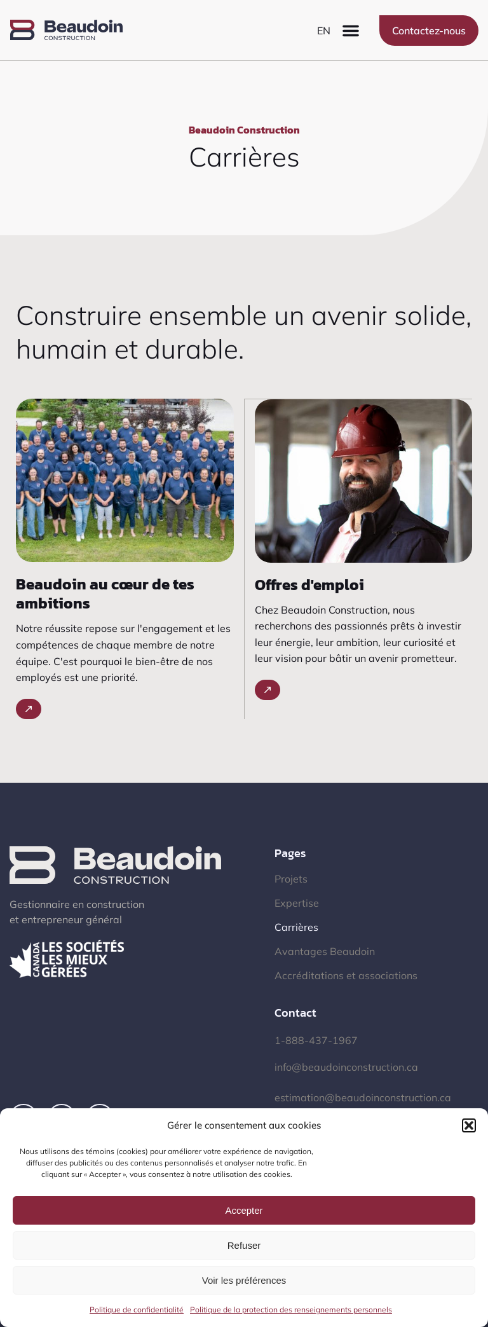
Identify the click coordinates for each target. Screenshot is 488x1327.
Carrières (296, 927)
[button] (469, 1125)
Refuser (244, 1245)
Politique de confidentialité (137, 1309)
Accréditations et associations (345, 975)
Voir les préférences (244, 1280)
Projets (291, 878)
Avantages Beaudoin (324, 951)
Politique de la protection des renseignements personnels (291, 1309)
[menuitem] (324, 30)
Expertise (296, 903)
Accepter (243, 1210)
